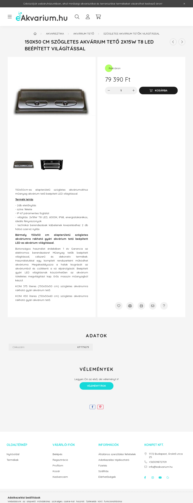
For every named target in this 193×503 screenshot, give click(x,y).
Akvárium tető (83, 33)
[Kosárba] (158, 90)
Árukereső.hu (96, 498)
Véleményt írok (96, 385)
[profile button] (87, 17)
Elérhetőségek (107, 476)
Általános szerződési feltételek (117, 454)
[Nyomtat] (141, 306)
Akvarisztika (55, 33)
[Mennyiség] (121, 90)
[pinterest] (100, 407)
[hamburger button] (9, 17)
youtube (160, 477)
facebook (145, 477)
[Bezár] (184, 4)
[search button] (77, 17)
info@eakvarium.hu (161, 466)
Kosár (56, 471)
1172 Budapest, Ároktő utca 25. (166, 455)
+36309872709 (158, 462)
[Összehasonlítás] (130, 306)
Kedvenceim (60, 476)
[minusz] (109, 90)
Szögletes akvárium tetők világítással (131, 33)
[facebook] (92, 407)
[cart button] (98, 17)
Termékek (12, 460)
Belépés (57, 454)
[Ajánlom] (152, 306)
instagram (152, 477)
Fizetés (102, 465)
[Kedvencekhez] (119, 306)
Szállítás (103, 471)
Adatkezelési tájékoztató (113, 460)
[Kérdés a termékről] (164, 306)
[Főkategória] (35, 33)
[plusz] (133, 90)
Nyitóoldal (13, 454)
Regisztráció (60, 460)
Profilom (58, 465)
